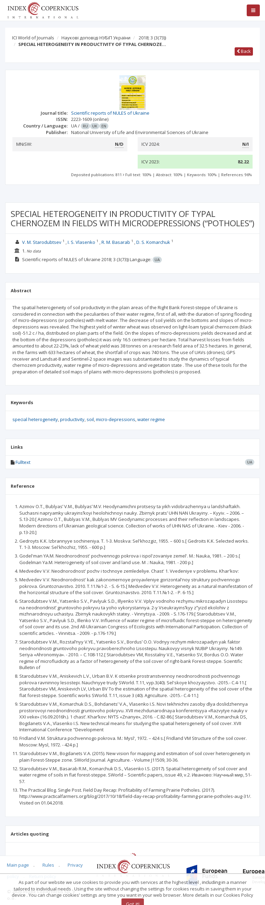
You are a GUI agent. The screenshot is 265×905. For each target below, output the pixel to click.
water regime (151, 419)
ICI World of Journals (33, 38)
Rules (48, 865)
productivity (72, 419)
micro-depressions (115, 419)
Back (244, 51)
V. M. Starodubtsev (41, 242)
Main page (18, 865)
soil (90, 419)
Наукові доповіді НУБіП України (95, 38)
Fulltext (23, 462)
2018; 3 (152, 38)
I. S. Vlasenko (81, 242)
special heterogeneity (35, 419)
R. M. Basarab (115, 242)
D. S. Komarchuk (153, 242)
